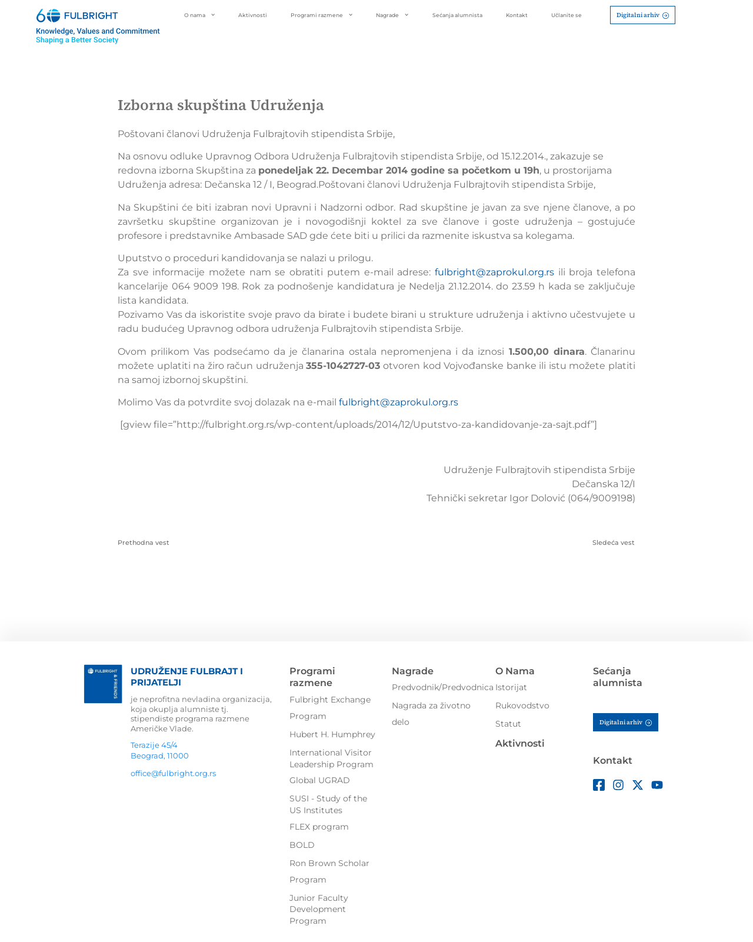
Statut (508, 723)
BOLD (302, 845)
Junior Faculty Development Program (318, 909)
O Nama (515, 671)
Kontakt (517, 15)
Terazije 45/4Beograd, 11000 (160, 750)
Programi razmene (321, 14)
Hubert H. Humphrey (332, 734)
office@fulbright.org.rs (173, 773)
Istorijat (511, 687)
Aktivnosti (252, 15)
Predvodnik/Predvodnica (443, 687)
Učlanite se (566, 15)
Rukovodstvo (522, 705)
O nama (199, 14)
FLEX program (319, 826)
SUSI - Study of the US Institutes (328, 804)
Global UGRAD (319, 780)
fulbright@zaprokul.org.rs (494, 272)
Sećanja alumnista (457, 15)
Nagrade (392, 14)
